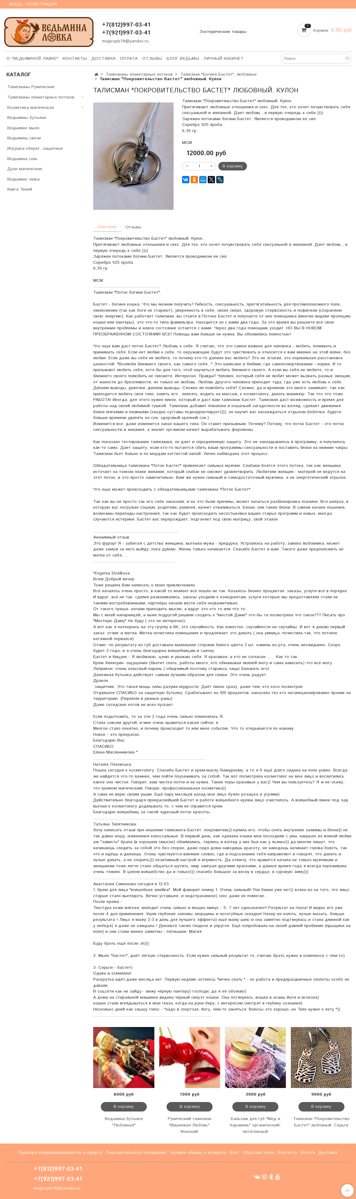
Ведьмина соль (22, 159)
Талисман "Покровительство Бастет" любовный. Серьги (321, 1122)
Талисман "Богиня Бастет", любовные (218, 74)
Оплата (129, 58)
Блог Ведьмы (183, 58)
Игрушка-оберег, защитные (35, 148)
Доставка (103, 58)
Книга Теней (19, 189)
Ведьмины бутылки (26, 118)
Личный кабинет (223, 58)
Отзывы (152, 58)
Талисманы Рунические (31, 87)
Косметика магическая (30, 108)
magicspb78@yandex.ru (125, 41)
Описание (107, 227)
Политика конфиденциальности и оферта (60, 1153)
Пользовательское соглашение (136, 1153)
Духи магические (24, 169)
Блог (234, 1153)
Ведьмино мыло (23, 128)
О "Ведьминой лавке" (32, 58)
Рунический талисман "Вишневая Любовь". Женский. (189, 1125)
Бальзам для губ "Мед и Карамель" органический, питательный (255, 1125)
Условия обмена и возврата (198, 1153)
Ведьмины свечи (24, 138)
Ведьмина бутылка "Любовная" (124, 1122)
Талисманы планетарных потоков (139, 74)
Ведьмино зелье (23, 179)
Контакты (75, 58)
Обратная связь (258, 1153)
